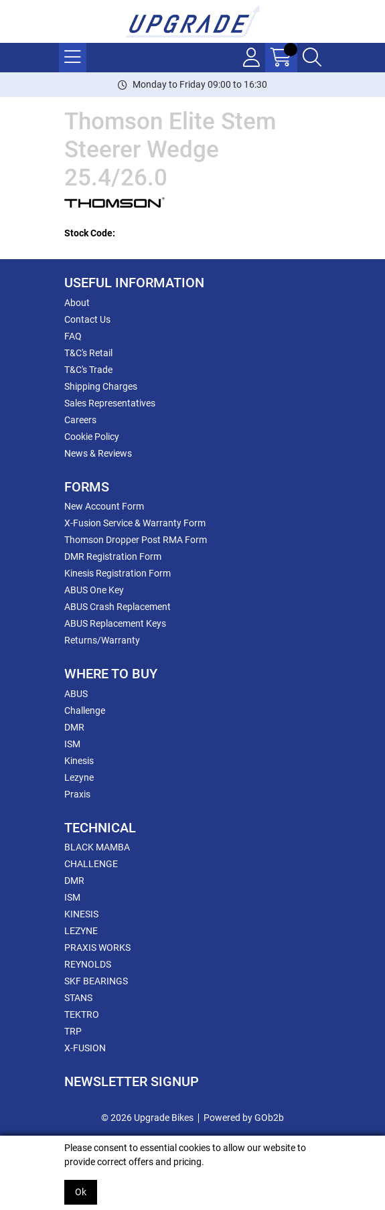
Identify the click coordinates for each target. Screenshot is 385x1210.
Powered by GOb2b (244, 1117)
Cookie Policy (91, 436)
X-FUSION (85, 1048)
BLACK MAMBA (97, 847)
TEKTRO (81, 1014)
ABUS (76, 693)
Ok (80, 1192)
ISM (72, 744)
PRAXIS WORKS (97, 947)
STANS (78, 997)
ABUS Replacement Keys (115, 623)
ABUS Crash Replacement (117, 606)
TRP (73, 1031)
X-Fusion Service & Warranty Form (135, 523)
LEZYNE (81, 930)
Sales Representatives (109, 403)
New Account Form (104, 506)
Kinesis (79, 760)
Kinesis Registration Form (117, 573)
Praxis (77, 794)
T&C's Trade (88, 369)
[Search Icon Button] (312, 57)
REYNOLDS (87, 964)
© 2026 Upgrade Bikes (147, 1117)
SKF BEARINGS (96, 981)
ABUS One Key (94, 590)
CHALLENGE (91, 863)
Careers (80, 419)
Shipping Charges (100, 386)
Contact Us (87, 319)
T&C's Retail (88, 353)
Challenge (84, 710)
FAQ (73, 336)
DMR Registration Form (112, 556)
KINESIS (81, 914)
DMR (74, 727)
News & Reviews (98, 453)
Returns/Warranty (102, 640)
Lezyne (79, 777)
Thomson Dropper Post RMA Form (135, 539)
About (77, 302)
